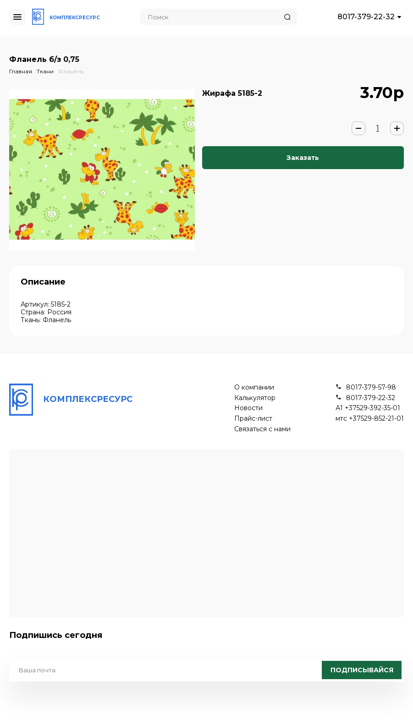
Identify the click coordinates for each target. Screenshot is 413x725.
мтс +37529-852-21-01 (370, 419)
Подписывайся (361, 670)
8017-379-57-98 (371, 387)
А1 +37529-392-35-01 (368, 408)
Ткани (45, 71)
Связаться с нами (262, 429)
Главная (20, 71)
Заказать (302, 158)
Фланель (71, 71)
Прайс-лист (253, 419)
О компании (254, 387)
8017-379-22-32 (366, 16)
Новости (248, 408)
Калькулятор (254, 398)
